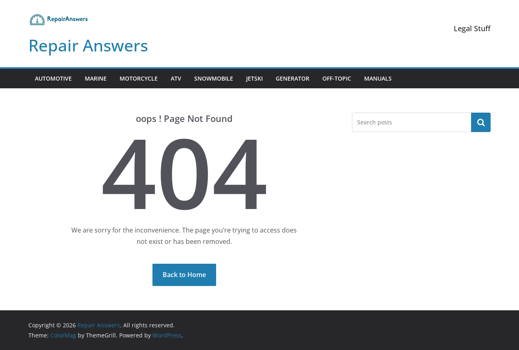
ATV (176, 78)
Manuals (378, 78)
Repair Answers (88, 45)
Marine (96, 78)
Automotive (53, 78)
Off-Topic (336, 78)
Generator (292, 78)
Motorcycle (139, 78)
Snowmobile (213, 78)
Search (481, 122)
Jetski (254, 78)
